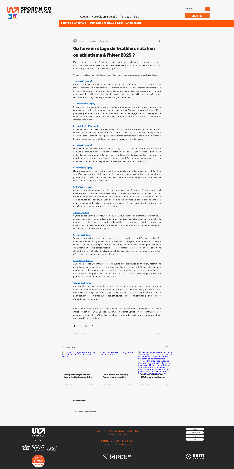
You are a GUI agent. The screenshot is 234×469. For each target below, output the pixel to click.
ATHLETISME (80, 23)
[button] (125, 15)
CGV (136, 431)
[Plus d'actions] (159, 40)
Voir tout (169, 347)
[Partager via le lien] (92, 326)
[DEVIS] (197, 15)
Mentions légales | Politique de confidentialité (115, 431)
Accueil (195, 429)
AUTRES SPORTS (133, 23)
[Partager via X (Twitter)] (80, 326)
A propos (194, 436)
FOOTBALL (109, 23)
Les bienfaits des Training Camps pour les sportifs (115, 375)
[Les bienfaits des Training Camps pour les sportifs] (117, 360)
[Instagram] (40, 440)
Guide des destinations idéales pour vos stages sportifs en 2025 (152, 375)
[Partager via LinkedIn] (86, 326)
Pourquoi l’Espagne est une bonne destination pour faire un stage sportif (78, 375)
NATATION (66, 23)
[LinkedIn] (36, 440)
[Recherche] (193, 9)
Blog (195, 439)
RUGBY (120, 23)
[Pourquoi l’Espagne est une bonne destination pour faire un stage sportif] (79, 360)
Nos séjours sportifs (194, 432)
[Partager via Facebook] (74, 326)
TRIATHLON (95, 23)
